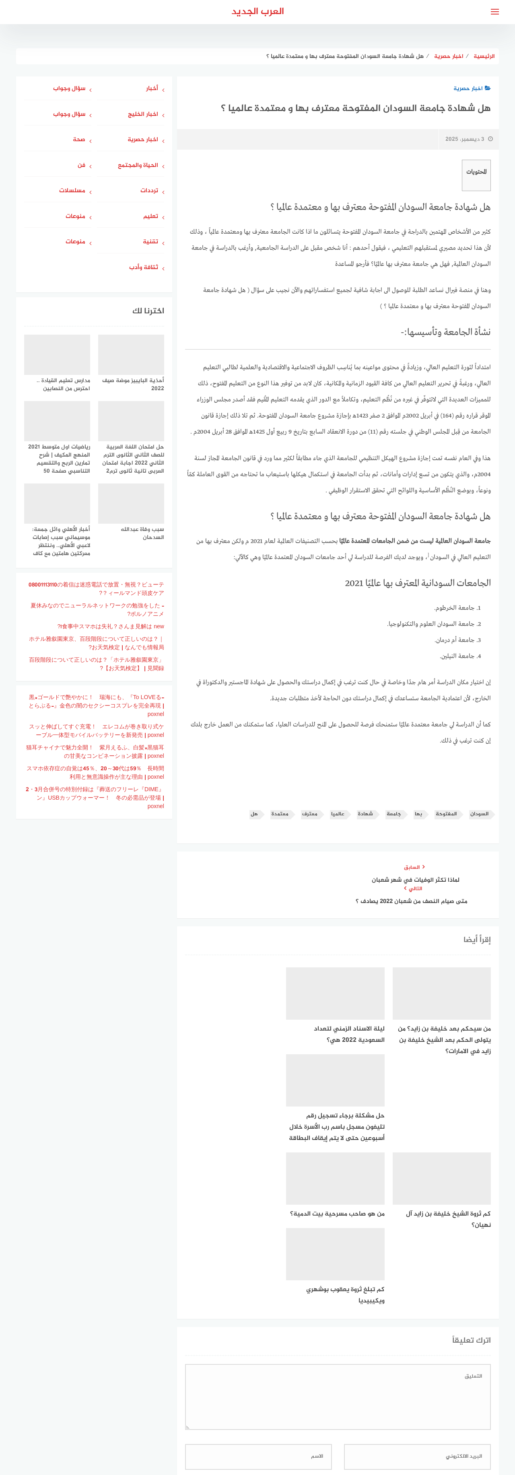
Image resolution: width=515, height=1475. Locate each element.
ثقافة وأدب (143, 268)
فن (81, 166)
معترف (309, 814)
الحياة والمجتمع (138, 166)
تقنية (150, 242)
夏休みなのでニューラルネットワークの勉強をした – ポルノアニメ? (97, 610)
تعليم (150, 217)
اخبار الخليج (143, 114)
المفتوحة (446, 814)
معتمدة (280, 814)
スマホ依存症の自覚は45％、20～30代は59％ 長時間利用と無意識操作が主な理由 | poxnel (95, 773)
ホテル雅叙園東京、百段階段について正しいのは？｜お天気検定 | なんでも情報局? (96, 643)
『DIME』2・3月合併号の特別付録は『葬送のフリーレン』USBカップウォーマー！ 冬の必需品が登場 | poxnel (95, 798)
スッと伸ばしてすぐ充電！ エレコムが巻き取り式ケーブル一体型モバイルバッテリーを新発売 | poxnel (96, 731)
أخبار (152, 89)
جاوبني (234, 1426)
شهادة (365, 814)
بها (418, 814)
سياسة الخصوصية (276, 1426)
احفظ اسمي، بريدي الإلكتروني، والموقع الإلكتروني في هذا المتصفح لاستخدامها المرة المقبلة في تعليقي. (356, 1332)
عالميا (337, 814)
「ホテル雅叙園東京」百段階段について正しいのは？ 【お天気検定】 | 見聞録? (96, 664)
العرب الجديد (257, 12)
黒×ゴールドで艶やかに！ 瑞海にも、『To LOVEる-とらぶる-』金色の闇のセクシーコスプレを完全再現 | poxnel (96, 706)
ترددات (149, 191)
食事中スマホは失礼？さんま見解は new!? (110, 627)
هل (254, 814)
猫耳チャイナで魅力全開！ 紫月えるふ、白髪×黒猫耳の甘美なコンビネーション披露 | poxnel (95, 752)
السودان (479, 814)
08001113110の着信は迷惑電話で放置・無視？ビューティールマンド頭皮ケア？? (96, 589)
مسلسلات (72, 191)
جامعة (394, 814)
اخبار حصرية (472, 88)
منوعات (75, 217)
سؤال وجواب (69, 89)
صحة (79, 140)
